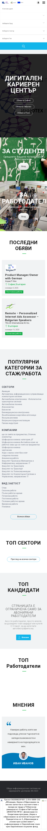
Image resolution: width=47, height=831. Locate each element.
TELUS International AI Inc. (17, 323)
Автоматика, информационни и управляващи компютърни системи (22, 395)
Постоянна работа (10, 498)
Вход (23, 166)
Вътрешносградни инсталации (16, 420)
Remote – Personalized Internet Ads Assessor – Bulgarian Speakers (22, 317)
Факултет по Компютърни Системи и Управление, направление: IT (19, 475)
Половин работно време (13, 501)
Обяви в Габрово (23, 106)
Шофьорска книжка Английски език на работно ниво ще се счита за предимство (21, 443)
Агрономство (8, 407)
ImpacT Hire (10, 281)
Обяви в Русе (23, 113)
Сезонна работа (9, 490)
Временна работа (10, 504)
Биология (6, 410)
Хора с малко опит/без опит (15, 453)
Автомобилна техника (12, 404)
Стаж (4, 488)
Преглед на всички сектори (23, 559)
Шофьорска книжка (11, 447)
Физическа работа (10, 458)
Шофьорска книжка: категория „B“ (17, 439)
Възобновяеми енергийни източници (19, 415)
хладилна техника (10, 455)
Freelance (6, 507)
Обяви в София (23, 100)
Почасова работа (9, 496)
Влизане (23, 637)
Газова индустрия (10, 423)
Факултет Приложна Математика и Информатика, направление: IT (18, 462)
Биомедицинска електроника (15, 412)
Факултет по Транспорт (12, 469)
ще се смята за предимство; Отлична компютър (19, 435)
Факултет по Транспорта (13, 466)
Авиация (6, 391)
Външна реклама (10, 418)
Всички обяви (23, 516)
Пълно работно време (12, 493)
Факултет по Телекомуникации (16, 471)
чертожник (7, 450)
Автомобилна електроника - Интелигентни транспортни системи (21, 400)
